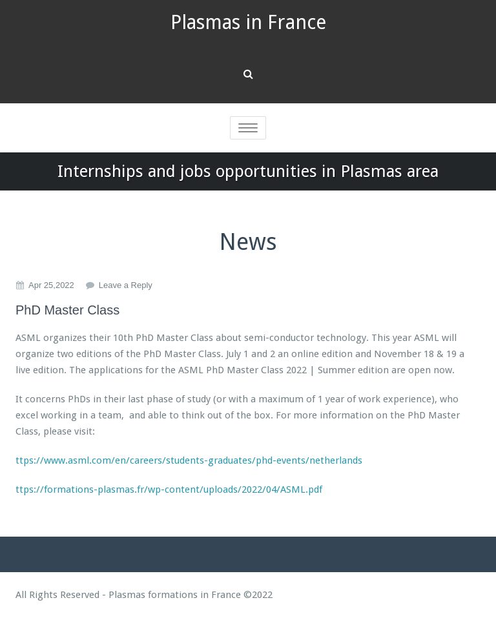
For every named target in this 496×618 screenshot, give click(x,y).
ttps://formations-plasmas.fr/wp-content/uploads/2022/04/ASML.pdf (169, 489)
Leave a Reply (125, 285)
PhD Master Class (67, 310)
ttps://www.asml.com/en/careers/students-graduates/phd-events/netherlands (189, 460)
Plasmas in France (248, 22)
